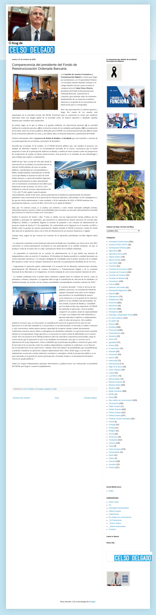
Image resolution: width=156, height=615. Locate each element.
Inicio (57, 398)
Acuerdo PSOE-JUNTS (118, 245)
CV (110, 505)
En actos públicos (116, 318)
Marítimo (112, 388)
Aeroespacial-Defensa (117, 248)
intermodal (113, 361)
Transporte (113, 440)
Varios (111, 455)
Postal (111, 428)
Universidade (114, 452)
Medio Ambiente (115, 391)
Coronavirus (113, 281)
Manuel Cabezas (115, 382)
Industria (112, 351)
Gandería (112, 336)
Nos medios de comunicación (120, 400)
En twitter (112, 321)
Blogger (92, 602)
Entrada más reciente (21, 398)
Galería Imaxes (115, 511)
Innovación (113, 354)
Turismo (112, 443)
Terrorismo (113, 437)
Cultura (112, 284)
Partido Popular (115, 409)
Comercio (112, 266)
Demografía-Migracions (118, 290)
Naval (111, 397)
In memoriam (114, 348)
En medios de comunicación (120, 517)
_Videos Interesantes (117, 526)
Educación (113, 306)
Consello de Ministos (117, 278)
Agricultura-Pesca (116, 254)
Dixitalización (114, 300)
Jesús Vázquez (115, 370)
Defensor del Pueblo (117, 287)
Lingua (111, 373)
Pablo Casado (114, 406)
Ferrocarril (113, 330)
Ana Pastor (113, 263)
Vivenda (112, 461)
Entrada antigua (90, 398)
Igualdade (113, 342)
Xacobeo (112, 464)
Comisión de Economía (118, 269)
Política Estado (115, 412)
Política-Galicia (115, 415)
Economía (113, 303)
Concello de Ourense (117, 275)
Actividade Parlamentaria (119, 242)
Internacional (114, 364)
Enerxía (112, 324)
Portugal (112, 425)
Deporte (112, 294)
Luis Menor (113, 376)
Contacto (112, 529)
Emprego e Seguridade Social (121, 315)
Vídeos (111, 458)
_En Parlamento (115, 520)
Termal (111, 434)
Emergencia (113, 312)
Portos (111, 422)
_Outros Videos (115, 523)
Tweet (111, 446)
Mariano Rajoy (114, 385)
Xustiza (112, 467)
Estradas (112, 327)
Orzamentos (113, 403)
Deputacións (114, 297)
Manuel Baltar (114, 379)
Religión (112, 431)
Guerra (111, 339)
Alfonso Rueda (115, 260)
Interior (111, 358)
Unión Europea (115, 449)
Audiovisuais (114, 514)
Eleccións (112, 309)
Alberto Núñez (114, 257)
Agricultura (113, 251)
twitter (111, 491)
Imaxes (112, 345)
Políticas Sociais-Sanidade (119, 419)
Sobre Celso (114, 502)
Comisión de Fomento (117, 272)
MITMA (112, 394)
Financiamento (115, 333)
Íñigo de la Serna (115, 367)
